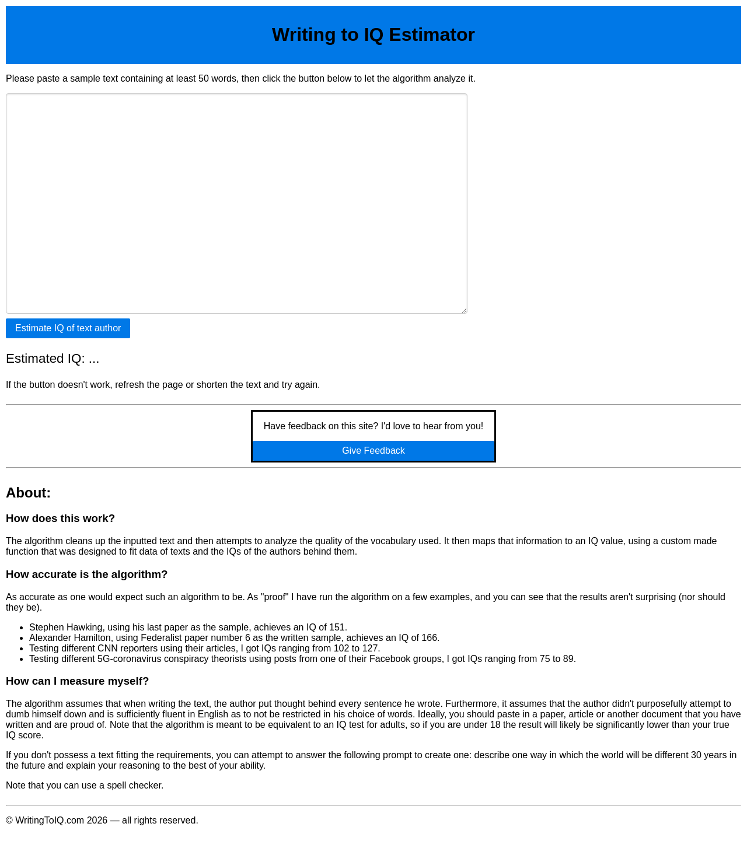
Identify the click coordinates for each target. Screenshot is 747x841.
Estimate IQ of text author (68, 328)
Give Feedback (373, 450)
